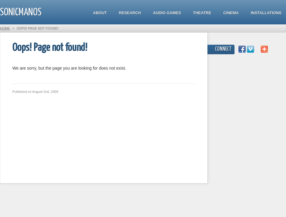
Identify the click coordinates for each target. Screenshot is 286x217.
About (100, 13)
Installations (266, 13)
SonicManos (21, 12)
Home (5, 28)
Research (130, 13)
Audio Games (167, 13)
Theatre (202, 13)
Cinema (231, 13)
